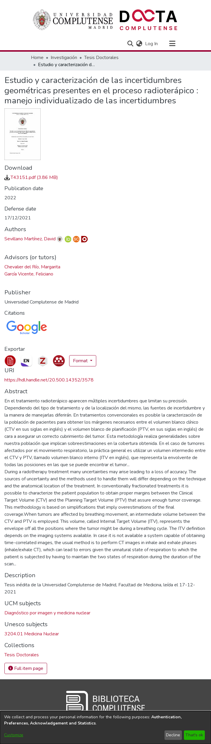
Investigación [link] (64, 57)
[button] (130, 43)
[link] (31, 177)
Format (81, 361)
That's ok (194, 735)
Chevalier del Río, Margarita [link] (32, 267)
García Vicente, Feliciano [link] (28, 274)
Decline (173, 735)
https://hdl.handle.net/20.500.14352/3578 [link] (49, 380)
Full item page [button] (25, 668)
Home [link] (37, 57)
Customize (13, 735)
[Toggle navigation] (172, 43)
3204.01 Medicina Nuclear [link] (31, 634)
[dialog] (105, 727)
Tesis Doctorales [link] (101, 57)
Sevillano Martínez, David (30, 239)
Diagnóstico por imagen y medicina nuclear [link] (47, 613)
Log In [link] (151, 43)
